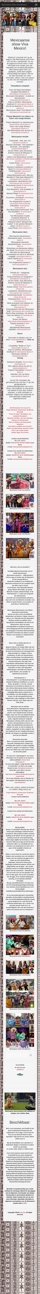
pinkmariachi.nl (20, 191)
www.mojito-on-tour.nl (20, 348)
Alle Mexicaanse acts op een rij (20, 408)
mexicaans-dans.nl (24, 239)
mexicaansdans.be (20, 275)
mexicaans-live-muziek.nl (20, 179)
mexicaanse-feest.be (23, 164)
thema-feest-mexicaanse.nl (23, 300)
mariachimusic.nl (20, 155)
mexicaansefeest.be (23, 169)
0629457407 (15, 455)
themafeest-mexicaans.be (20, 94)
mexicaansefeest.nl (19, 340)
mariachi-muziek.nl (20, 143)
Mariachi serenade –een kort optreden (20, 418)
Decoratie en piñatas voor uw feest (20, 426)
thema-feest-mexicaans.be (23, 363)
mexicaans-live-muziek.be (24, 194)
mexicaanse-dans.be (25, 316)
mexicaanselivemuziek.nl (20, 100)
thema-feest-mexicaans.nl (20, 124)
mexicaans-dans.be (25, 259)
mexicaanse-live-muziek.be (22, 311)
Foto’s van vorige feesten (20, 430)
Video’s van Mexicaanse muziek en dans (20, 428)
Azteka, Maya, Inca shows (20, 432)
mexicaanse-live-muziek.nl (20, 183)
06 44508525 (26, 455)
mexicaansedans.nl (20, 265)
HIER (25, 1203)
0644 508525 (26, 443)
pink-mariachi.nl (25, 228)
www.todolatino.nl (20, 368)
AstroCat (22, 1212)
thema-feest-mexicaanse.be (24, 186)
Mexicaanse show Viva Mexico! (14, 5)
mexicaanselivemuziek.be (20, 220)
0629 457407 (15, 443)
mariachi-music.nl (22, 226)
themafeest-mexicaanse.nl (21, 306)
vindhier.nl (20, 1069)
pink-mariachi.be (22, 324)
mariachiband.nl (20, 782)
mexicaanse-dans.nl (24, 245)
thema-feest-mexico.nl (25, 107)
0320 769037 (21, 440)
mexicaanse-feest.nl (25, 104)
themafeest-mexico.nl (20, 129)
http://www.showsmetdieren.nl (20, 321)
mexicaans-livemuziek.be (22, 172)
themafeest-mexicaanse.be (23, 296)
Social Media (20, 1065)
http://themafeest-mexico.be (24, 288)
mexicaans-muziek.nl (24, 213)
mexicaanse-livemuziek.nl (22, 207)
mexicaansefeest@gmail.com (22, 447)
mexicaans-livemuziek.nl (24, 199)
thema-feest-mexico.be (24, 250)
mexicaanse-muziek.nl (20, 133)
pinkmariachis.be (24, 329)
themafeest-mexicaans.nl (20, 279)
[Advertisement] (19, 1242)
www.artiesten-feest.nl (20, 376)
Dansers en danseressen (20, 420)
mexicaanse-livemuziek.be (20, 112)
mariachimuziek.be (19, 356)
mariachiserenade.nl (20, 149)
